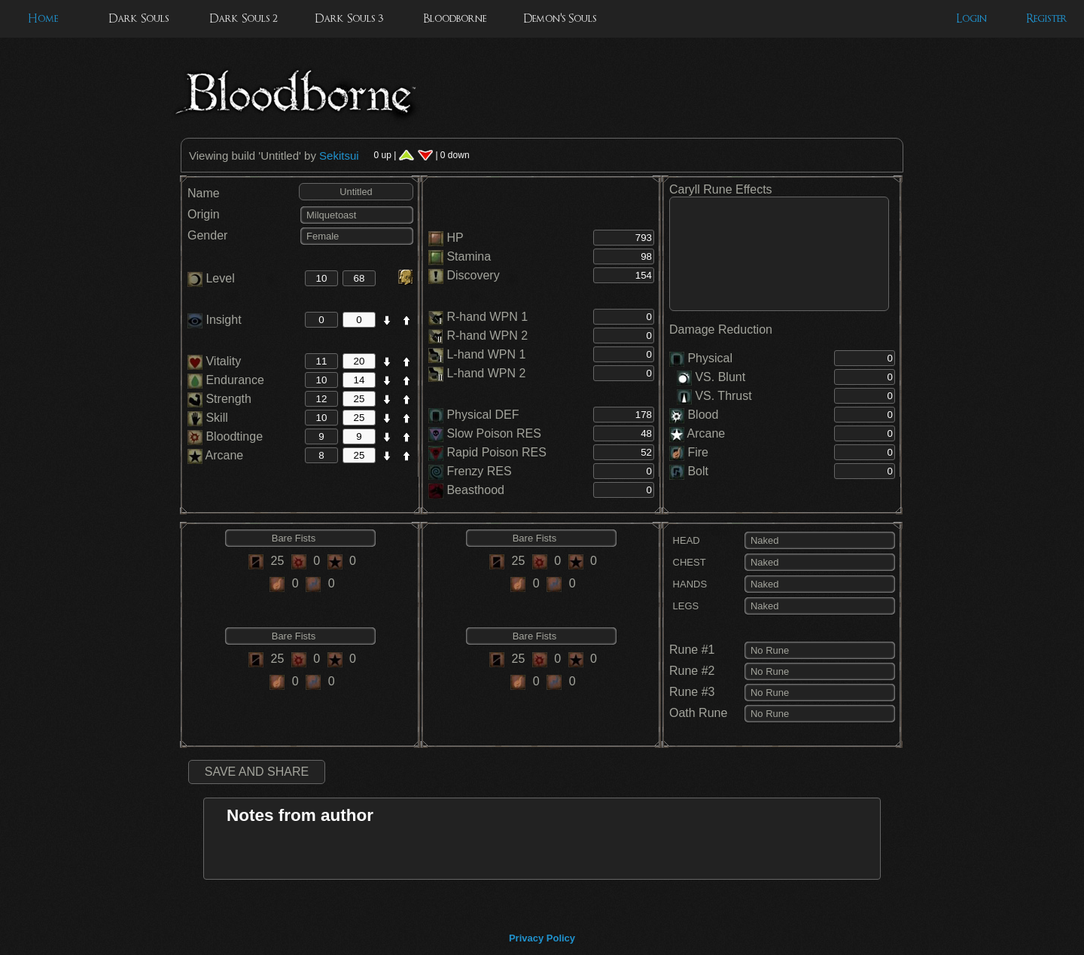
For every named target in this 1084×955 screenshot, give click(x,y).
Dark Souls (138, 18)
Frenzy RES (478, 471)
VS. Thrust (714, 395)
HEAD (684, 540)
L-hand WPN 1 (485, 354)
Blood (702, 414)
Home (43, 18)
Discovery (472, 275)
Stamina (468, 256)
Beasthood (475, 490)
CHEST (687, 562)
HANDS (688, 584)
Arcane (215, 455)
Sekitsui (339, 155)
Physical (709, 358)
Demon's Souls (559, 18)
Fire (697, 452)
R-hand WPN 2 (487, 335)
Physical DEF (482, 414)
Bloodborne (454, 18)
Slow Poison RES (493, 433)
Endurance (225, 380)
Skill (207, 417)
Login (971, 18)
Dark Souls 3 (349, 18)
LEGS (684, 606)
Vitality (214, 361)
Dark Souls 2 (243, 18)
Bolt (697, 471)
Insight (214, 319)
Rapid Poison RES (496, 452)
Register (1046, 18)
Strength (219, 398)
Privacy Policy (542, 938)
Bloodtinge (225, 436)
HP (454, 237)
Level (211, 278)
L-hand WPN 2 (485, 373)
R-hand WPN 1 (487, 316)
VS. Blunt (711, 377)
